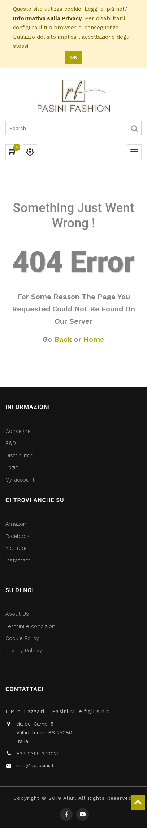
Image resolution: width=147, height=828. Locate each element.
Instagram (18, 560)
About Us (17, 614)
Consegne (18, 431)
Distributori (20, 455)
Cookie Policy (22, 638)
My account (20, 479)
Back (63, 339)
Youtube (16, 548)
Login (11, 467)
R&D (10, 443)
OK (73, 57)
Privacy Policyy (24, 650)
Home (93, 339)
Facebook (18, 536)
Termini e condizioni (31, 626)
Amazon (15, 524)
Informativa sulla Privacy (47, 18)
